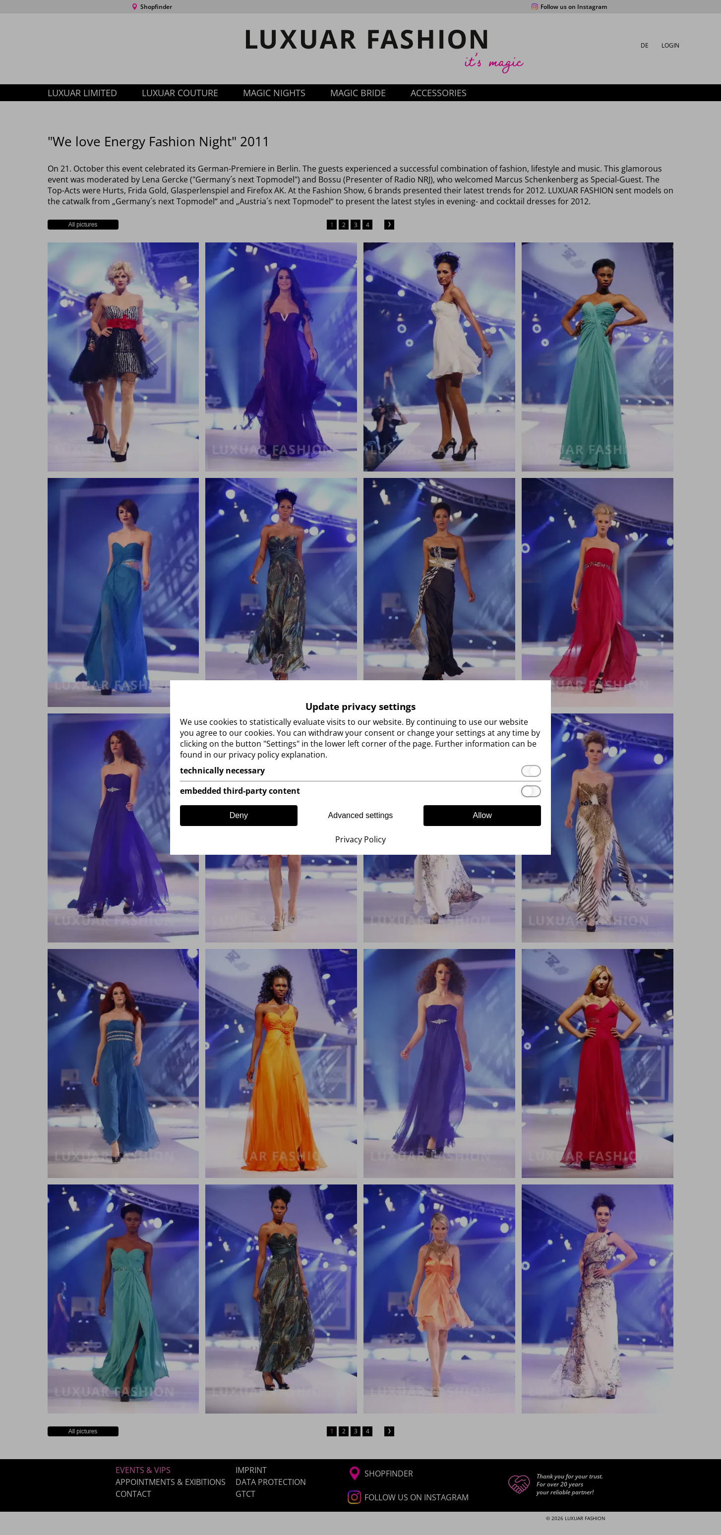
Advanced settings (360, 815)
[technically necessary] (360, 771)
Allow (482, 815)
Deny (239, 815)
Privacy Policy (360, 839)
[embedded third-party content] (360, 791)
